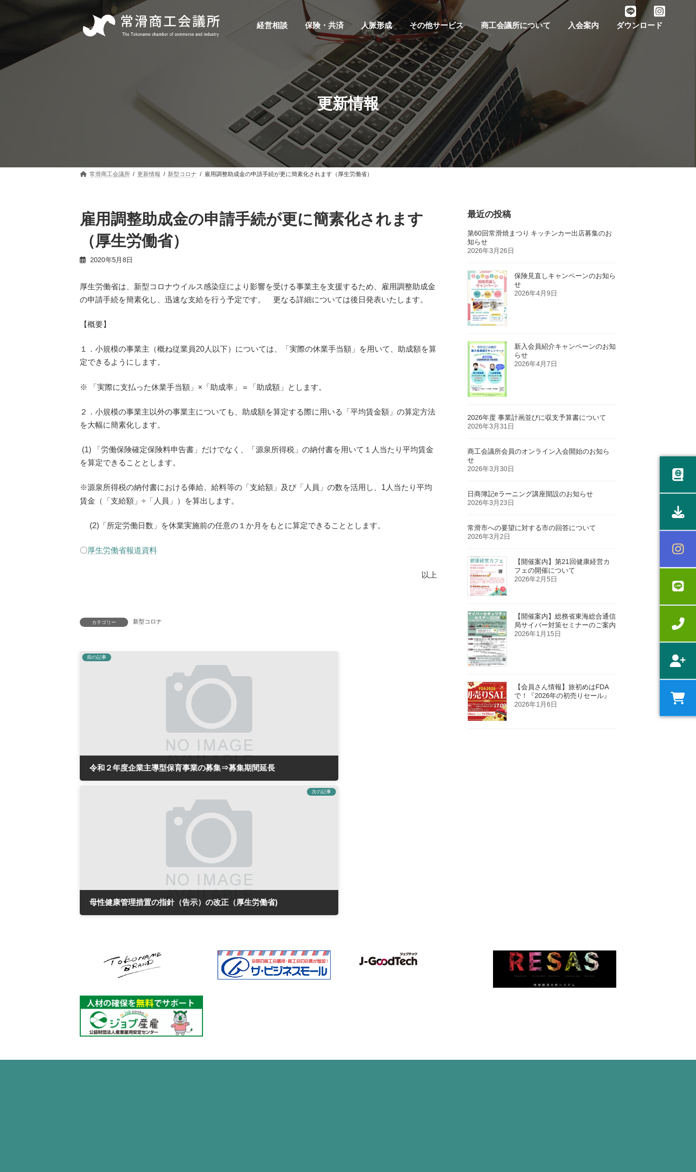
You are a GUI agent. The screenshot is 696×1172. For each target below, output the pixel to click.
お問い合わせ (202, 894)
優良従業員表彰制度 (249, 1081)
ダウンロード (316, 894)
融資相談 (97, 963)
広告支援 (372, 1023)
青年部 (369, 963)
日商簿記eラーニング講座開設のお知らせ (530, 494)
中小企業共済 (240, 1013)
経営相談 (97, 946)
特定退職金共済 (243, 1030)
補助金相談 (100, 980)
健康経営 (97, 1047)
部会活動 (372, 946)
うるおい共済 (240, 980)
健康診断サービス (246, 963)
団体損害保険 (240, 1064)
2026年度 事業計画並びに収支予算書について (536, 417)
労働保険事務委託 (246, 946)
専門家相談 (100, 997)
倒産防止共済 (240, 1047)
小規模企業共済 (243, 997)
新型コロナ (147, 621)
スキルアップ (103, 1030)
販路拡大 (97, 1013)
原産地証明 (100, 1081)
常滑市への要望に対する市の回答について (531, 528)
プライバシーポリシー (125, 894)
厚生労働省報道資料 (122, 550)
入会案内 (259, 894)
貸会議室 (372, 1006)
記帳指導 (97, 1064)
